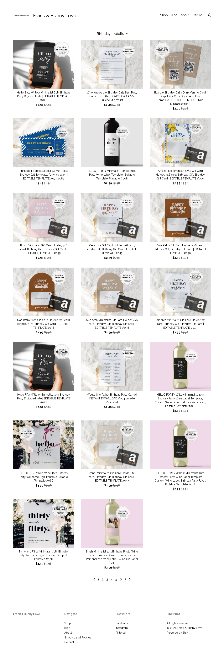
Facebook (122, 623)
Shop (164, 15)
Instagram (122, 627)
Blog (174, 15)
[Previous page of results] (94, 579)
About (185, 15)
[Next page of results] (130, 579)
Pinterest (121, 632)
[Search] (209, 15)
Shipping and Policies (77, 637)
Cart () (198, 15)
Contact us (71, 642)
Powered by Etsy (177, 632)
